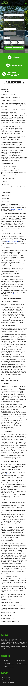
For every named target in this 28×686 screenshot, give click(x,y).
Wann (5, 27)
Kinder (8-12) (20, 40)
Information (7, 663)
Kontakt (19, 663)
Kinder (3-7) (13, 40)
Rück (4, 31)
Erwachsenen (6, 36)
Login (5, 666)
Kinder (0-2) (6, 40)
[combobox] (14, 15)
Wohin (5, 17)
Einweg (8, 23)
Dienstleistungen (21, 660)
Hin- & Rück (9, 24)
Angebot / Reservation (14, 48)
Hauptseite (6, 660)
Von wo (5, 13)
